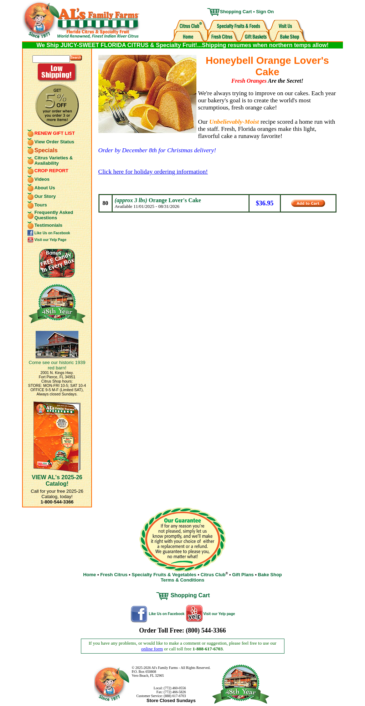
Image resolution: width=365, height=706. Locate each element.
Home (89, 574)
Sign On (265, 11)
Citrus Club (213, 574)
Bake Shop (270, 574)
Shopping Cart (236, 11)
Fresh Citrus (114, 574)
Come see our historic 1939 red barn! (57, 365)
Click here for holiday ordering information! (153, 171)
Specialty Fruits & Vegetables (164, 574)
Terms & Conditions (183, 580)
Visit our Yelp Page (51, 240)
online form (152, 648)
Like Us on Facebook (52, 233)
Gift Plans (243, 574)
